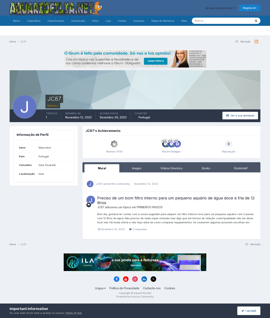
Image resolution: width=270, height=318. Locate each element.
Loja (108, 20)
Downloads (78, 20)
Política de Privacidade (124, 288)
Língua (100, 288)
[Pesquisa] (209, 21)
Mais (184, 20)
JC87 (99, 183)
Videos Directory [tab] (171, 168)
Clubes (122, 20)
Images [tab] (136, 168)
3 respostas (138, 229)
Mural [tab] (102, 168)
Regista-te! (249, 7)
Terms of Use (73, 312)
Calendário (34, 20)
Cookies (169, 288)
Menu (16, 20)
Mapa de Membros (162, 20)
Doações (138, 20)
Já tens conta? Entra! (220, 8)
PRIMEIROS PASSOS (150, 207)
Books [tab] (206, 168)
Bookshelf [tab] (240, 168)
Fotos (95, 20)
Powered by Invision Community (135, 296)
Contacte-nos (152, 288)
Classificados (56, 20)
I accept (248, 310)
